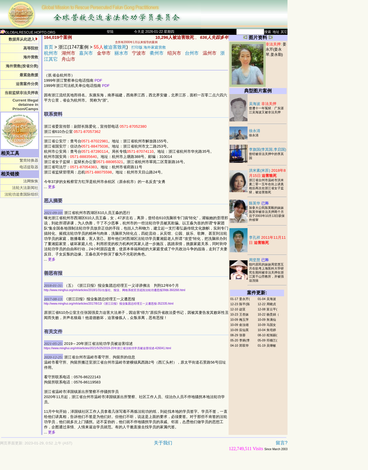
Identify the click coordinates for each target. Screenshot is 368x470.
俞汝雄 (244, 324)
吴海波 (262, 104)
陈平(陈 (244, 304)
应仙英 (244, 330)
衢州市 (157, 53)
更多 (51, 187)
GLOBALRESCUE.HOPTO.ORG (27, 32)
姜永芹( (244, 299)
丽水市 (121, 53)
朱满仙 (271, 319)
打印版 (137, 47)
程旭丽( (272, 335)
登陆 (110, 32)
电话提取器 (29, 167)
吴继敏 (271, 345)
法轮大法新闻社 (25, 188)
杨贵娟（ (273, 314)
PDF (98, 80)
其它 (284, 32)
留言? (282, 442)
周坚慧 (259, 260)
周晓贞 (271, 304)
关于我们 (163, 442)
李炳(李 (244, 340)
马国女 (271, 324)
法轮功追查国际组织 (21, 194)
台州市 (192, 53)
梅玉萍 (244, 319)
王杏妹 (244, 314)
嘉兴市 (86, 53)
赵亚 (242, 309)
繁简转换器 (29, 160)
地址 (276, 32)
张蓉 (242, 335)
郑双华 (244, 345)
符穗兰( (272, 340)
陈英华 (259, 203)
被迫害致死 (110, 47)
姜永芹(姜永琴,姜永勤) (276, 49)
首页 (48, 47)
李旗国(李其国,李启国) (267, 149)
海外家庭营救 (154, 47)
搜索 (267, 32)
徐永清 (254, 131)
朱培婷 (271, 330)
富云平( (272, 309)
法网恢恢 (30, 181)
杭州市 (51, 53)
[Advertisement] (123, 463)
